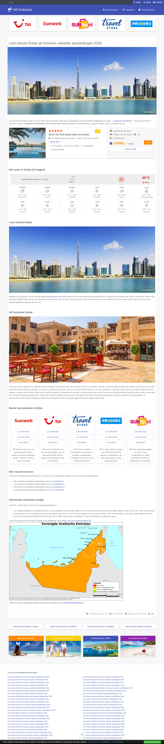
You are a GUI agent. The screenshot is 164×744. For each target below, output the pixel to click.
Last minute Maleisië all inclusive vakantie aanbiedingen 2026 (103, 718)
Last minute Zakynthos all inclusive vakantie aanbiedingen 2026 (29, 705)
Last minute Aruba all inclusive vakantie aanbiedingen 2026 (27, 721)
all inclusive (24, 437)
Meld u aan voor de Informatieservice (76, 521)
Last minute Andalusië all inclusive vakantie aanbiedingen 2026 (29, 718)
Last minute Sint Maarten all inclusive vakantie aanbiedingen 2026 (30, 696)
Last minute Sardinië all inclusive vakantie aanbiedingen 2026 (28, 691)
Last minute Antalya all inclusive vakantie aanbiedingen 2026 (103, 702)
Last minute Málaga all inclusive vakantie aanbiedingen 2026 (103, 682)
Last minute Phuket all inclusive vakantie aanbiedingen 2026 (28, 680)
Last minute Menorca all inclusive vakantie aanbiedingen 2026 (28, 677)
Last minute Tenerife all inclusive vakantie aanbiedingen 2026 (28, 699)
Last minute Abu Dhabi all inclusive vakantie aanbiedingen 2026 (104, 691)
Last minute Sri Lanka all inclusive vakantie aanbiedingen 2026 (104, 710)
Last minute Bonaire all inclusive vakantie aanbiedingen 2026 (28, 727)
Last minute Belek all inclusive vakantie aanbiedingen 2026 (27, 713)
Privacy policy (117, 742)
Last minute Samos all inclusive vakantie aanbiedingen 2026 (28, 685)
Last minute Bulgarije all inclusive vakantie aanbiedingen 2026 (103, 735)
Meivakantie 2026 (26, 638)
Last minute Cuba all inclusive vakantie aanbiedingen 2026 (27, 738)
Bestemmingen (112, 10)
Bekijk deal (130, 149)
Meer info (55, 142)
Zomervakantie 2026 (63, 638)
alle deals (23, 442)
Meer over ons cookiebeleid (99, 742)
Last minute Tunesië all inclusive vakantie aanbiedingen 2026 (103, 730)
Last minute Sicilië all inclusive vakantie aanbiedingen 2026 (27, 693)
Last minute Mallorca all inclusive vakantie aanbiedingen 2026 (103, 685)
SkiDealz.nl (59, 484)
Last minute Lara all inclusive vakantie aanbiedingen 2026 (102, 699)
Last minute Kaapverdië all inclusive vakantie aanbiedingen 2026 (104, 713)
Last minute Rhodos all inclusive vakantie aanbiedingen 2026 (28, 682)
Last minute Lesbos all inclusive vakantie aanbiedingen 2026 (103, 677)
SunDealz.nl (59, 481)
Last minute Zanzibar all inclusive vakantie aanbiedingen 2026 (103, 721)
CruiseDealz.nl (58, 487)
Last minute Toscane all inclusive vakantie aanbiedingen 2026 (28, 702)
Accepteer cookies (152, 742)
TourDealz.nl (59, 490)
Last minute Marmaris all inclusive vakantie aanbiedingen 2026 (104, 716)
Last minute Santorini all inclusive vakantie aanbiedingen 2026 (28, 688)
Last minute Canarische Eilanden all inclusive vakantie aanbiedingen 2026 (108, 688)
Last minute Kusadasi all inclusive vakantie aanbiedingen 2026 (104, 724)
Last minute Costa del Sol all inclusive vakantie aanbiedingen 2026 (30, 735)
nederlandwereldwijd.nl (73, 603)
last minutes (23, 432)
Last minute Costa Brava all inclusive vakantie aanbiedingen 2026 (30, 732)
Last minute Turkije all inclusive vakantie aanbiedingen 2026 (103, 732)
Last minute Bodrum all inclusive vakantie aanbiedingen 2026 (103, 707)
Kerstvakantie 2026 (138, 638)
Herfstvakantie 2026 (100, 638)
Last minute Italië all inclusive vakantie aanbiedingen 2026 (102, 705)
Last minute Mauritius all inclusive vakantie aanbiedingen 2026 (28, 707)
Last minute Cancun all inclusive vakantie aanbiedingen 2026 (103, 696)
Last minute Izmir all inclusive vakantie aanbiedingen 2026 (102, 738)
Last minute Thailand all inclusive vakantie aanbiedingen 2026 (103, 727)
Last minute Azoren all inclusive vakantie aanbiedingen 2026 (28, 724)
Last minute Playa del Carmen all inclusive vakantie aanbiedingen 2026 (31, 710)
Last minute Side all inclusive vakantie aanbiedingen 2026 (102, 693)
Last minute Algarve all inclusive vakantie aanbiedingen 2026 (28, 716)
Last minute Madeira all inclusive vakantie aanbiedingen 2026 (103, 680)
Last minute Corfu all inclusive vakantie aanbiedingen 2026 (27, 730)
